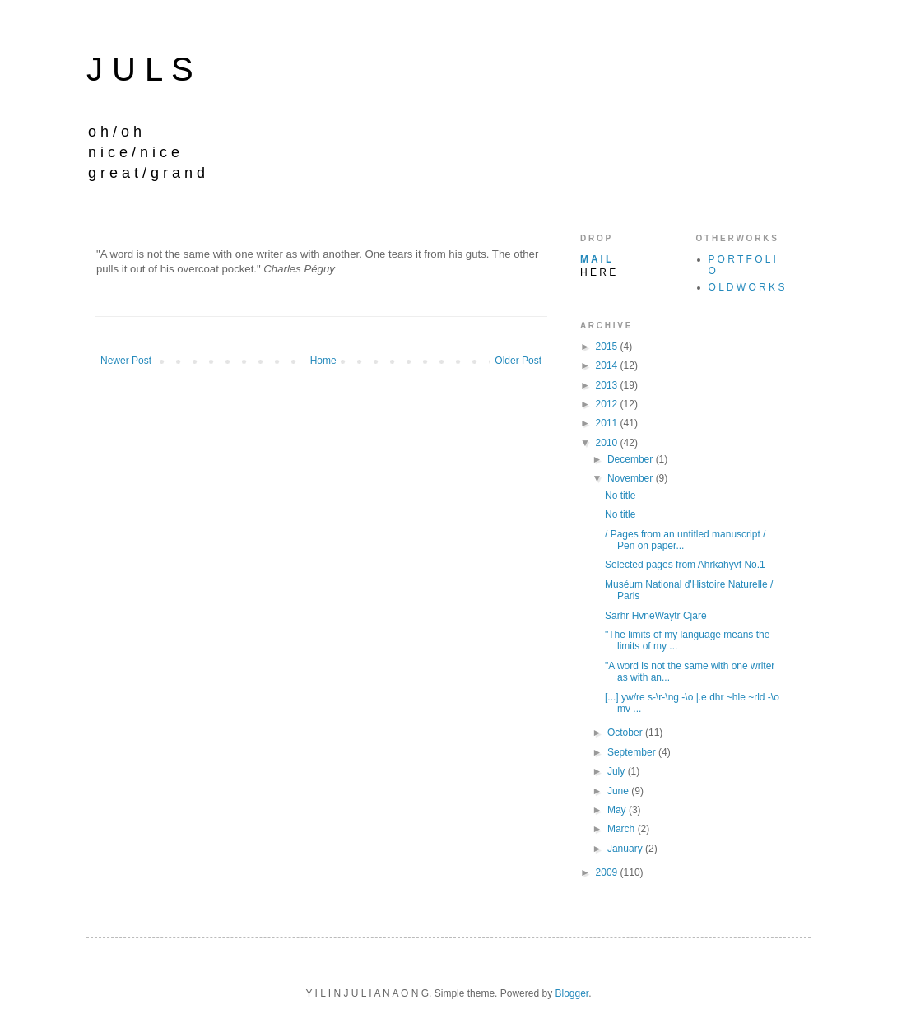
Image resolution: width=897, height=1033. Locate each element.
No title (620, 495)
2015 (608, 346)
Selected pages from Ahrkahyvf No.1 (685, 564)
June (619, 791)
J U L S (139, 69)
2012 (608, 404)
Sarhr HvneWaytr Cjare (656, 615)
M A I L (595, 259)
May (618, 810)
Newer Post (125, 360)
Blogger (571, 993)
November (631, 478)
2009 (608, 872)
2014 (608, 365)
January (626, 848)
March (622, 829)
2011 (608, 423)
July (617, 771)
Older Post (518, 360)
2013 (608, 385)
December (631, 459)
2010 (608, 443)
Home (323, 360)
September (632, 752)
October (626, 732)
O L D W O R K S (747, 287)
